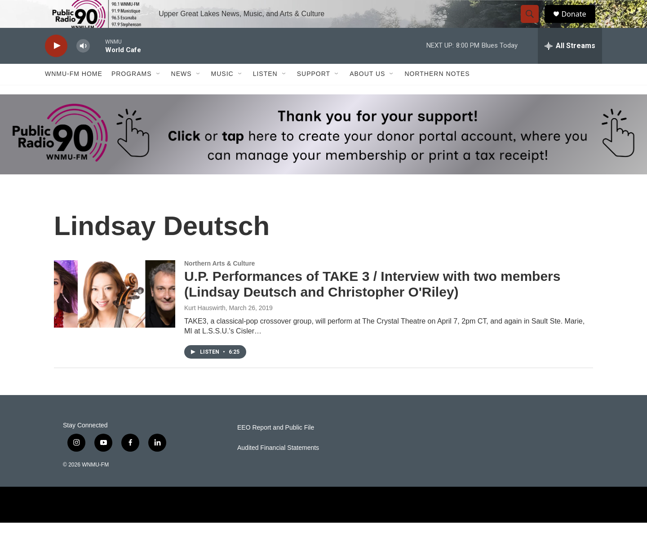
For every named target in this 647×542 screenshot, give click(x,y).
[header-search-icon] (534, 24)
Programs (131, 93)
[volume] (83, 65)
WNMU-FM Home (73, 93)
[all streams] (570, 65)
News (181, 93)
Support (313, 93)
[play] (56, 65)
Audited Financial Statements (278, 467)
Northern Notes (437, 93)
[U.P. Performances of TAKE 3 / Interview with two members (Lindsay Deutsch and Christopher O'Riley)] (114, 313)
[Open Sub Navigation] (158, 93)
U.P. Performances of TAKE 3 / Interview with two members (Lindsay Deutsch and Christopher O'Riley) (372, 304)
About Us (367, 93)
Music (222, 93)
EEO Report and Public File (275, 447)
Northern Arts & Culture (219, 282)
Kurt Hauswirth (205, 327)
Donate (579, 23)
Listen (265, 93)
